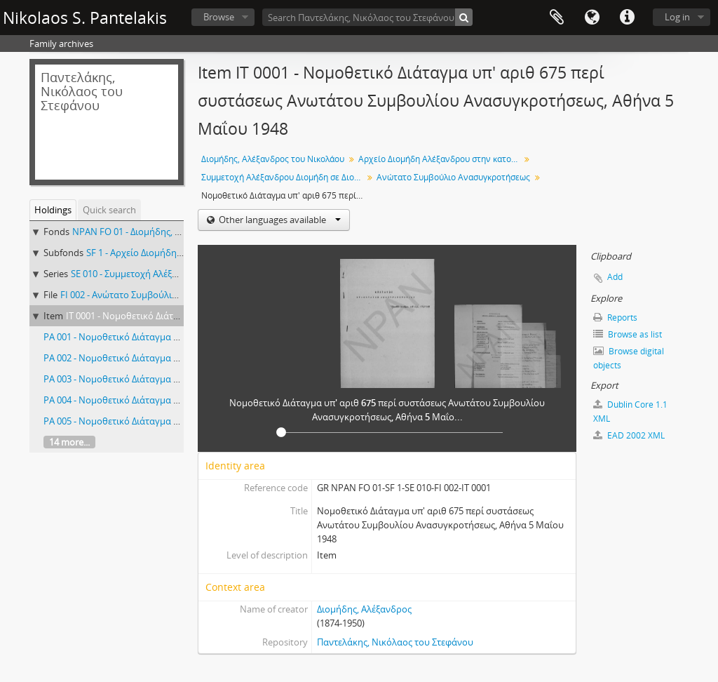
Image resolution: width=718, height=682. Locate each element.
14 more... (69, 442)
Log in (677, 17)
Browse (218, 17)
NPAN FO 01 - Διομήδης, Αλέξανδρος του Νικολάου (179, 231)
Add (615, 277)
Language (591, 17)
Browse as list (627, 334)
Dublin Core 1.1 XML (630, 411)
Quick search (109, 209)
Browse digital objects (628, 358)
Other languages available (279, 219)
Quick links (626, 17)
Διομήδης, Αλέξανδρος (364, 609)
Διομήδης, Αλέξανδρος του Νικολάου (272, 159)
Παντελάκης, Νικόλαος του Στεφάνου (395, 642)
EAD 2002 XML (629, 435)
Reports (615, 317)
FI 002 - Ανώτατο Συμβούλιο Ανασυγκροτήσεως (159, 294)
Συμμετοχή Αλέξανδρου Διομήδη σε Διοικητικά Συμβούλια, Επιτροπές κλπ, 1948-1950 (283, 177)
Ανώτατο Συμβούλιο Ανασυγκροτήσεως (453, 177)
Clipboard (556, 17)
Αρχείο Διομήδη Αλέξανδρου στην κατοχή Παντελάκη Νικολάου (440, 159)
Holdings (53, 209)
